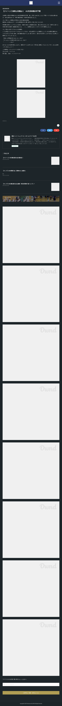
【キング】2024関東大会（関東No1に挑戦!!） (14, 170)
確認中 (4, 173)
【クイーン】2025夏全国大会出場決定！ (13, 157)
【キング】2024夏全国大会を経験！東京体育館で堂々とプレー (19, 183)
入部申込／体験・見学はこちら (31, 693)
